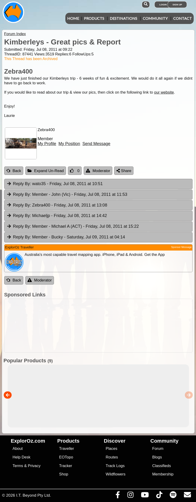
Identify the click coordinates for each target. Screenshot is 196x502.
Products (94, 18)
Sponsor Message (181, 247)
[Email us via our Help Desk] (187, 496)
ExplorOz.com (28, 441)
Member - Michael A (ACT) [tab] (73, 226)
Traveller (66, 448)
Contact (182, 18)
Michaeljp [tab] (57, 216)
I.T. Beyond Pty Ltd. (33, 495)
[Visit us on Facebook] (118, 496)
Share (123, 171)
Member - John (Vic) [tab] (67, 194)
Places (111, 448)
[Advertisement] (100, 325)
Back (13, 171)
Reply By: (22, 183)
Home (73, 18)
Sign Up (177, 4)
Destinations (123, 18)
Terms (18, 466)
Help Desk (21, 457)
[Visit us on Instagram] (130, 496)
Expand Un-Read (45, 171)
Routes (112, 457)
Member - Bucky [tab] (66, 237)
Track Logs (115, 466)
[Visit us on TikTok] (159, 496)
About (18, 448)
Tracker (65, 466)
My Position (69, 143)
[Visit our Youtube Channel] (144, 496)
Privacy (34, 466)
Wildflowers (116, 474)
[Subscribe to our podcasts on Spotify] (173, 496)
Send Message (96, 143)
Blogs (157, 457)
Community (155, 18)
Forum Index (15, 34)
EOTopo (66, 457)
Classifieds (161, 466)
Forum (157, 448)
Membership (162, 474)
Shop (63, 474)
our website (164, 92)
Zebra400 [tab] (57, 205)
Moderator (98, 171)
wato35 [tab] (55, 184)
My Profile (47, 143)
